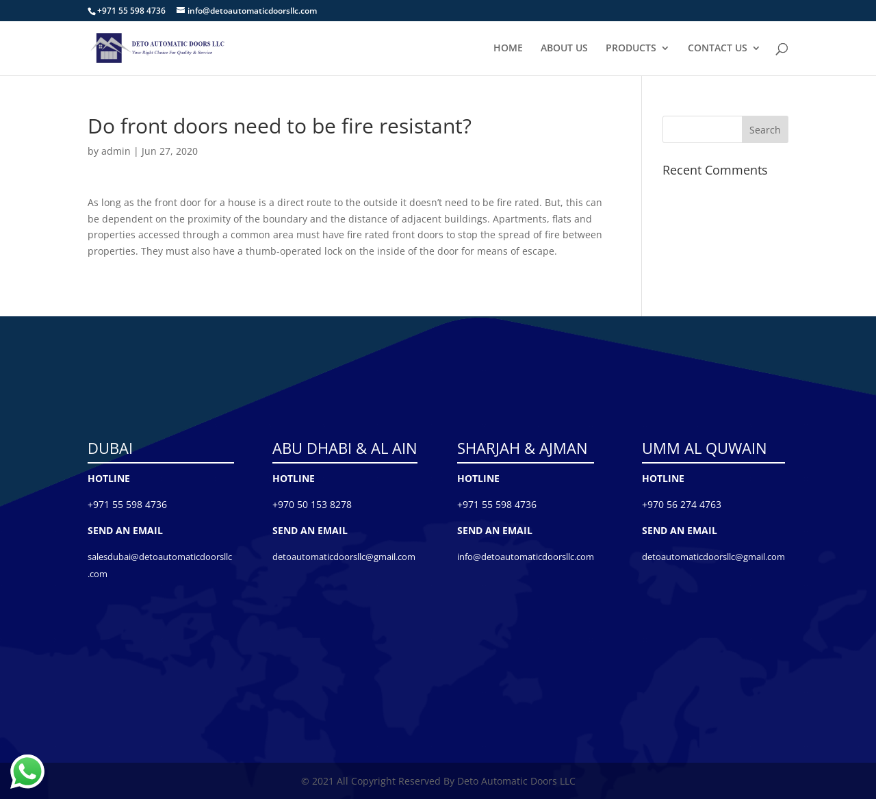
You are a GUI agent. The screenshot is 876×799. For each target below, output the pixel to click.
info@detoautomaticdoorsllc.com (525, 556)
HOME (508, 48)
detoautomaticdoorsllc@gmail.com (343, 556)
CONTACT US (717, 48)
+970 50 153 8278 (312, 504)
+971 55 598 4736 (127, 504)
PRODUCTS (631, 48)
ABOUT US (564, 48)
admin (116, 150)
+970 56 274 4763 (681, 504)
